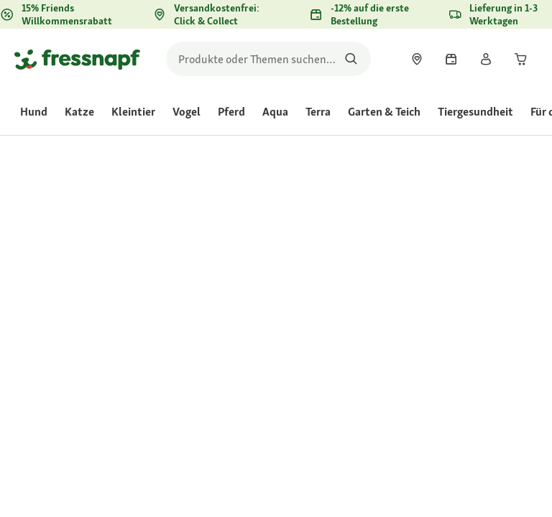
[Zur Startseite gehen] (77, 59)
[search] (268, 59)
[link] (417, 59)
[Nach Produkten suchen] (351, 59)
